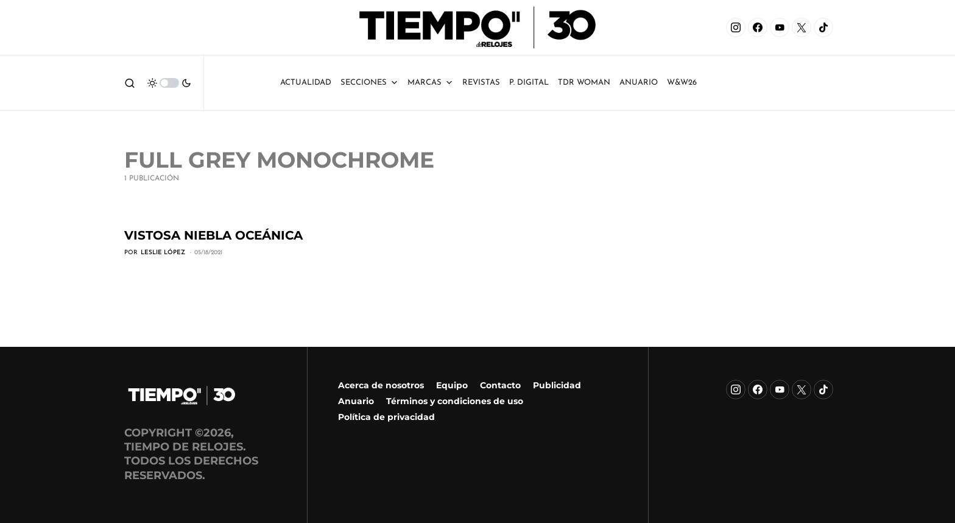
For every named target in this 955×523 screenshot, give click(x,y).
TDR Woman (584, 83)
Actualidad (305, 83)
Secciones (369, 83)
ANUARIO (638, 83)
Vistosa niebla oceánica (213, 235)
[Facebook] (757, 27)
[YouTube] (779, 27)
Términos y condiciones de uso (454, 401)
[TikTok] (823, 27)
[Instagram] (735, 27)
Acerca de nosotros (381, 385)
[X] (801, 27)
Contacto (500, 385)
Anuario (356, 401)
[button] (129, 82)
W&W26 (682, 83)
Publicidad (557, 385)
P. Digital (529, 83)
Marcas (430, 83)
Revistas (481, 83)
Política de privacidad (386, 416)
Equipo (452, 385)
